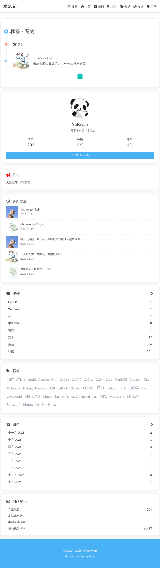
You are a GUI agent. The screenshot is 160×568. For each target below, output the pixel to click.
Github (63, 388)
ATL (19, 379)
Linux (60, 396)
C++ (54, 379)
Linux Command (78, 396)
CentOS (121, 379)
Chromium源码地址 (32, 224)
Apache (43, 379)
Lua (95, 396)
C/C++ (64, 379)
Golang (75, 388)
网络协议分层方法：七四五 (36, 269)
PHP (46, 404)
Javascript (14, 396)
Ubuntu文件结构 (30, 209)
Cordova (135, 379)
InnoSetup (110, 388)
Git (52, 388)
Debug (28, 388)
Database (14, 388)
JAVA (134, 387)
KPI (27, 396)
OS (37, 404)
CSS (109, 379)
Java (144, 388)
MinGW (132, 396)
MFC (103, 396)
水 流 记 (9, 5)
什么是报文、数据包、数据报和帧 (40, 254)
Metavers (117, 396)
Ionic (123, 388)
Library (47, 396)
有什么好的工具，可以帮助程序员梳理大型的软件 (50, 239)
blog (92, 556)
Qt (54, 404)
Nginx (28, 404)
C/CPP (76, 379)
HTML (88, 388)
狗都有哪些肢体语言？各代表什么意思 (59, 64)
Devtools (41, 388)
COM (99, 379)
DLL (146, 379)
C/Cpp (88, 379)
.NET (10, 379)
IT (98, 387)
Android (30, 379)
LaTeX (36, 396)
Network (14, 404)
